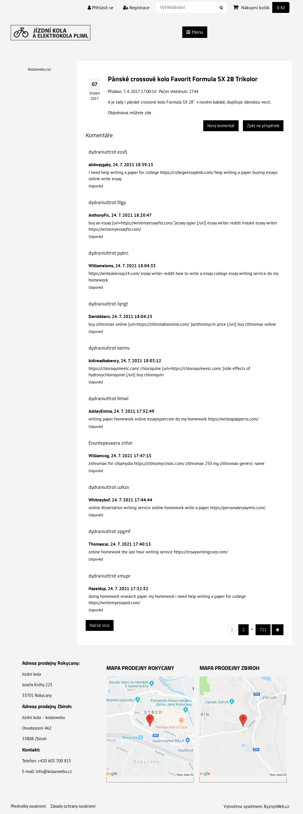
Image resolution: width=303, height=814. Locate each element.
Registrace (136, 7)
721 (263, 629)
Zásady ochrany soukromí (72, 806)
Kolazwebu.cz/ (39, 69)
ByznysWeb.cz (276, 806)
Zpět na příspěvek (263, 125)
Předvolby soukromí (28, 806)
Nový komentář (221, 125)
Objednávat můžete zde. (130, 112)
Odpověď (96, 186)
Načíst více (100, 625)
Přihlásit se (100, 7)
